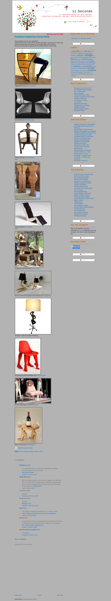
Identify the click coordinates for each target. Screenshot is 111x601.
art (86, 51)
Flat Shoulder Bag (79, 209)
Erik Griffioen (28, 227)
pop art (72, 68)
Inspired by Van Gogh (80, 103)
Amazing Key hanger (80, 216)
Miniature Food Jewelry (81, 179)
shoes (77, 72)
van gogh (78, 74)
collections (26, 451)
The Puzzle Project (79, 91)
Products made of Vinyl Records (83, 174)
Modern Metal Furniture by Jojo (83, 129)
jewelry (73, 63)
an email (81, 230)
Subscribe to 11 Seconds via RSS (81, 38)
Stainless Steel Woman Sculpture (84, 207)
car (77, 53)
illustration (91, 61)
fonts (81, 59)
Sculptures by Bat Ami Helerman (83, 136)
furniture (36, 451)
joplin (76, 62)
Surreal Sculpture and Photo (82, 193)
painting (76, 66)
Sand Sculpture (78, 203)
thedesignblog (47, 295)
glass (79, 61)
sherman (73, 72)
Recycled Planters (79, 110)
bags (89, 51)
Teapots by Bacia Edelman (82, 140)
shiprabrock (23, 465)
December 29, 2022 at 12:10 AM (30, 496)
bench (92, 51)
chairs (20, 451)
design (31, 451)
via (16, 159)
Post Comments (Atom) (30, 599)
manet (72, 64)
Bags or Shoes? (79, 93)
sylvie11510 (37, 199)
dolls (83, 57)
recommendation (82, 68)
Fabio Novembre (29, 120)
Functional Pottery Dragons (82, 197)
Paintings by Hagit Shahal (81, 141)
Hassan (21, 518)
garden (76, 61)
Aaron (21, 508)
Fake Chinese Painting (80, 212)
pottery (76, 68)
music (82, 64)
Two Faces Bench (79, 210)
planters (94, 66)
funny (84, 59)
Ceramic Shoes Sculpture (81, 147)
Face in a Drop (78, 190)
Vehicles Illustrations (80, 185)
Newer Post (18, 595)
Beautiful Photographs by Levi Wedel (85, 131)
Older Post (60, 595)
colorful (80, 55)
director (72, 57)
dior (93, 55)
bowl (72, 53)
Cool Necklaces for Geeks (81, 95)
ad (71, 51)
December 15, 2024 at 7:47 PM (30, 535)
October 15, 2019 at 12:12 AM (29, 474)
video (82, 74)
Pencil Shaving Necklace (81, 178)
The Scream (86, 72)
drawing (86, 57)
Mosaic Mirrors (78, 148)
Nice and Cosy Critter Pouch (82, 181)
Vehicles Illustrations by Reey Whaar (85, 133)
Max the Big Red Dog (80, 191)
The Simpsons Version (80, 100)
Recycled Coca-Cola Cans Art (83, 88)
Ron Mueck (76, 70)
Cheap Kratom (37, 486)
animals (75, 51)
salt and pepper (83, 70)
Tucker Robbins (29, 157)
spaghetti (81, 72)
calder (74, 53)
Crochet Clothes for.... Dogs (82, 152)
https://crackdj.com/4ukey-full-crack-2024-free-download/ (39, 513)
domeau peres (41, 375)
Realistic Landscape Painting (82, 183)
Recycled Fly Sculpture (81, 214)
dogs (80, 57)
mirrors (75, 64)
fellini (78, 59)
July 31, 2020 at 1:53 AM (28, 488)
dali (84, 55)
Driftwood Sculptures (80, 143)
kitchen (83, 63)
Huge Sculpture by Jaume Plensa (84, 198)
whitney (88, 74)
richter (72, 70)
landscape (92, 63)
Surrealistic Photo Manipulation (83, 188)
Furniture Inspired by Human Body (32, 36)
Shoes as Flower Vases (81, 186)
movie (79, 64)
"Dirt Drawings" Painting (81, 205)
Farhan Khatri (23, 477)
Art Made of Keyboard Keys (82, 138)
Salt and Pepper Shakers (81, 109)
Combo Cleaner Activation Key (34, 525)
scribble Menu (78, 202)
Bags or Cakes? (79, 200)
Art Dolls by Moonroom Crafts (83, 134)
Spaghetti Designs (79, 107)
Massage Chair (26, 503)
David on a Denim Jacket (81, 176)
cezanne (83, 53)
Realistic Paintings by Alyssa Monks (84, 124)
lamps (41, 451)
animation (82, 51)
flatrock (36, 405)
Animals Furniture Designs (82, 105)
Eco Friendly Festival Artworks (83, 90)
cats (80, 53)
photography (87, 66)
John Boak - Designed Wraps (82, 155)
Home (39, 595)
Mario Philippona (30, 444)
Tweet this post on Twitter (25, 448)
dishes (76, 57)
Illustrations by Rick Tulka (81, 145)
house (86, 61)
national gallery (88, 64)
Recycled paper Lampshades (82, 150)
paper (81, 66)
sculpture (92, 70)
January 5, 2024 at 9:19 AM (29, 515)
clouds (91, 53)
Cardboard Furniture (80, 98)
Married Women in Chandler (28, 529)
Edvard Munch (92, 57)
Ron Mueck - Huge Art (80, 160)
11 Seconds (82, 11)
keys (79, 62)
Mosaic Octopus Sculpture (82, 195)
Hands (82, 61)
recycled (90, 68)
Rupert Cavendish (30, 86)
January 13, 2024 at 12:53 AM (29, 527)
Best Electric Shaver (28, 472)
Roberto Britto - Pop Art (81, 153)
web (85, 74)
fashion (73, 59)
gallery (72, 61)
